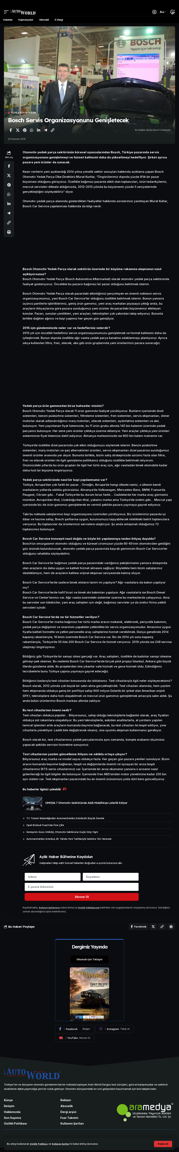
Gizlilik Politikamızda (92, 910)
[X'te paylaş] (17, 130)
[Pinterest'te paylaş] (24, 130)
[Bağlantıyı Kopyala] (52, 130)
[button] (163, 1144)
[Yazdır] (9, 232)
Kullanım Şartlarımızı (50, 910)
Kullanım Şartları (65, 1143)
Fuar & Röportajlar (23, 113)
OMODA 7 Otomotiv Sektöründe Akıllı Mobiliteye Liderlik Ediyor (86, 803)
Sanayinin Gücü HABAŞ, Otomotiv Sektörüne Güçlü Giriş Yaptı (62, 831)
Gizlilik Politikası (40, 1143)
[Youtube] (74, 1042)
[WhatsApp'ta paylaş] (31, 130)
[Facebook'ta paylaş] (10, 130)
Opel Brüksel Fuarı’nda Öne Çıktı (45, 825)
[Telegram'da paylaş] (45, 130)
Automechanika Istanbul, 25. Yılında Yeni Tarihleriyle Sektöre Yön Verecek (69, 838)
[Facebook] (74, 1033)
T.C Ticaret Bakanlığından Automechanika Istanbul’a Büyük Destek (65, 818)
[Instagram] (114, 1033)
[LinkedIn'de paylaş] (38, 130)
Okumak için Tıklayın (89, 963)
